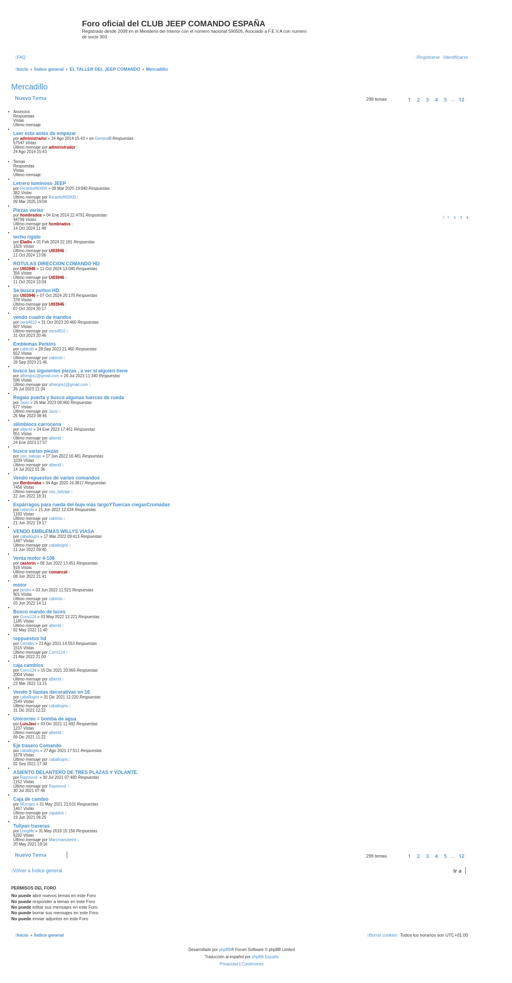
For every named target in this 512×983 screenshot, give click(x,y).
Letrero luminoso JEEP (39, 183)
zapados (56, 813)
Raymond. (29, 777)
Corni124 (28, 617)
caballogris (29, 536)
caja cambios (28, 665)
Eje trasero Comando (37, 745)
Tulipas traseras (31, 826)
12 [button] (461, 99)
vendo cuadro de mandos (42, 317)
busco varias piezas (35, 451)
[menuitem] (20, 57)
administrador (33, 138)
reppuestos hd (29, 638)
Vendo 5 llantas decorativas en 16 (51, 692)
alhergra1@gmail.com (39, 376)
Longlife (27, 831)
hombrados (31, 215)
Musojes (27, 804)
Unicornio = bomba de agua (44, 719)
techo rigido (27, 237)
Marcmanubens (62, 840)
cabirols (27, 349)
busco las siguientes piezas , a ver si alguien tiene (70, 371)
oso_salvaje (30, 456)
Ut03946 (56, 251)
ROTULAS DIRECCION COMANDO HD (56, 264)
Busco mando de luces (39, 612)
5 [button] (445, 99)
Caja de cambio (30, 799)
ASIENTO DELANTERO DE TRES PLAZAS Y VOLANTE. (75, 772)
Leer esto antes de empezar (44, 133)
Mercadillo (29, 86)
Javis (24, 402)
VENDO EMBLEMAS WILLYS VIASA (53, 531)
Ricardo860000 (33, 188)
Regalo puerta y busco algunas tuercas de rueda (68, 397)
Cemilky (27, 643)
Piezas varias (28, 210)
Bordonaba (30, 483)
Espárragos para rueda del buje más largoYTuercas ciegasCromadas (91, 504)
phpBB (225, 949)
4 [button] (436, 99)
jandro (25, 590)
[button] (396, 99)
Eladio (26, 242)
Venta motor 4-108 (33, 558)
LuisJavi (28, 724)
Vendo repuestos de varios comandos (56, 478)
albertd (26, 429)
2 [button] (418, 99)
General (102, 138)
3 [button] (427, 99)
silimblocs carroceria (37, 424)
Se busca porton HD (36, 290)
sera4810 (28, 322)
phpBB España (265, 957)
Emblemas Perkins (34, 344)
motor (20, 585)
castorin (28, 563)
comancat (58, 572)
